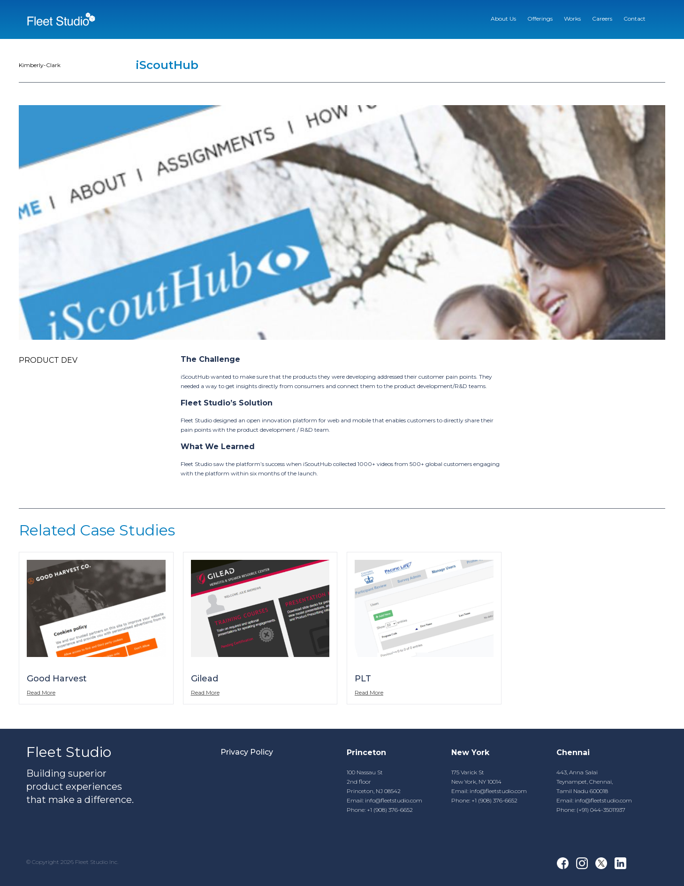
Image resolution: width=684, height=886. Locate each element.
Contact (634, 18)
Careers (602, 18)
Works (572, 18)
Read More (41, 692)
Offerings (540, 18)
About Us (503, 18)
